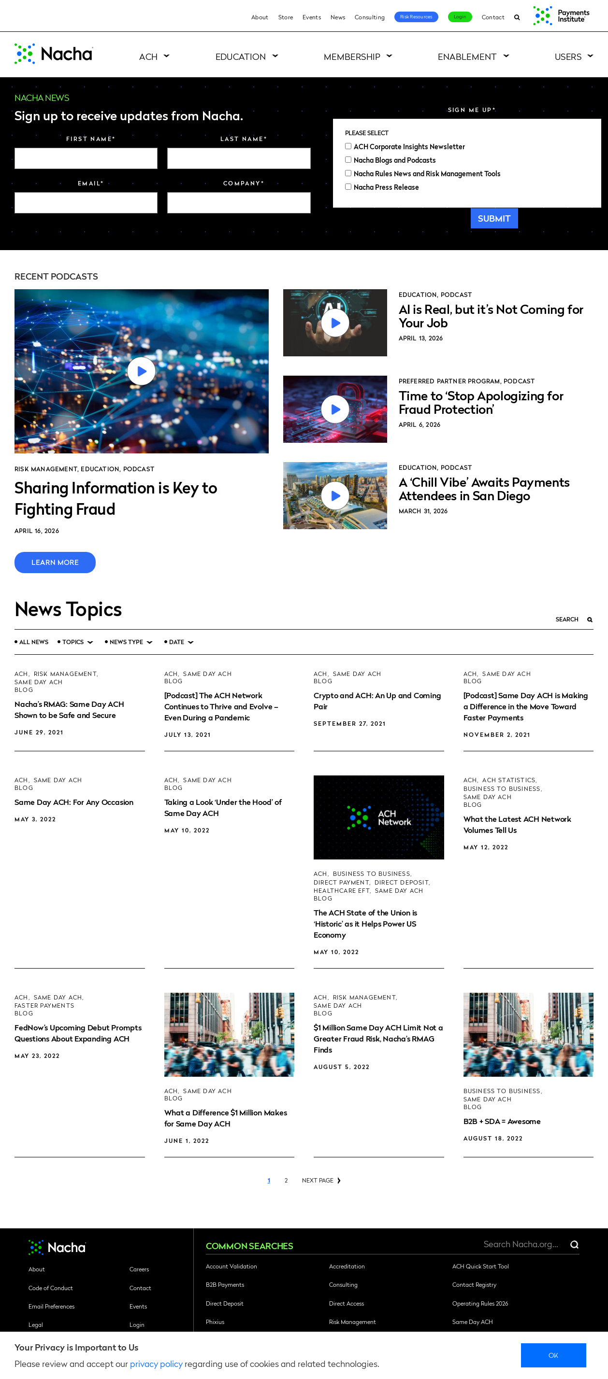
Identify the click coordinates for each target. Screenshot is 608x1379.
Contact (493, 17)
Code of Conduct (51, 1288)
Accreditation (347, 1266)
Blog (23, 689)
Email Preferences (51, 1306)
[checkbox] (467, 166)
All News (33, 642)
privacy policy (156, 1363)
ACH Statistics (509, 780)
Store (285, 17)
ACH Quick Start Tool (480, 1266)
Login (460, 16)
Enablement (467, 56)
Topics (73, 642)
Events (312, 17)
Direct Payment (341, 882)
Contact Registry (474, 1284)
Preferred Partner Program (449, 381)
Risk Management (45, 469)
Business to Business (371, 873)
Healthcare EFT (342, 890)
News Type (126, 642)
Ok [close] (554, 1355)
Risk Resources (416, 16)
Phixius (215, 1321)
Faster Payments (44, 1005)
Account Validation (231, 1266)
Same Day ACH (38, 682)
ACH (148, 56)
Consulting (370, 17)
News (338, 17)
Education (241, 56)
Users (568, 56)
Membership (352, 56)
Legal (36, 1324)
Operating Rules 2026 (480, 1303)
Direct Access (346, 1303)
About (260, 17)
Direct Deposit (402, 882)
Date (176, 642)
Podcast (139, 469)
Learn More (55, 562)
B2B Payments (225, 1284)
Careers (139, 1269)
